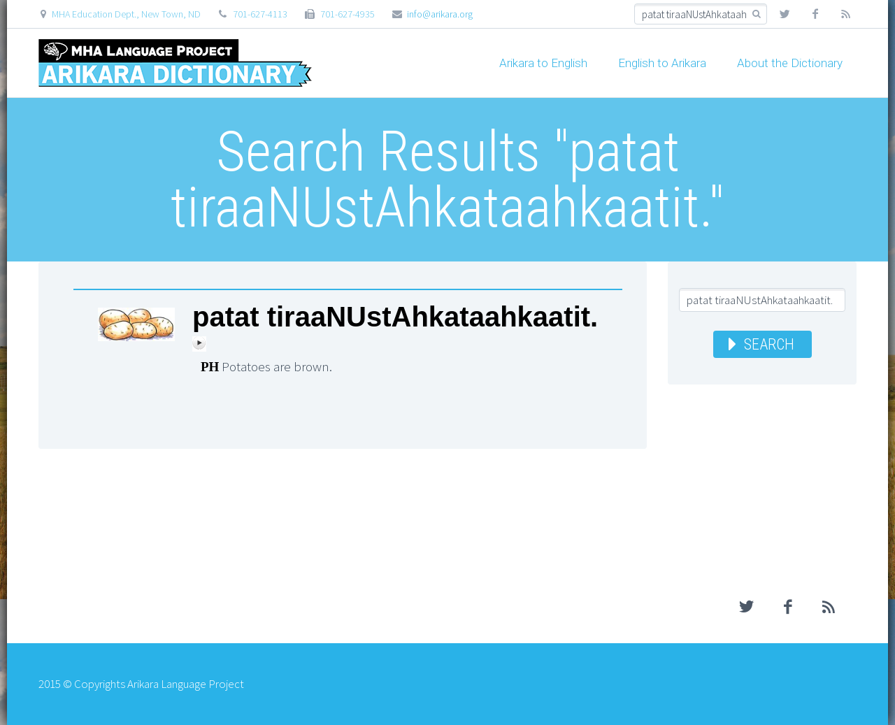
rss (846, 13)
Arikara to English (543, 63)
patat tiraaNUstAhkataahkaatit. (395, 317)
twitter (784, 13)
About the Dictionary (790, 63)
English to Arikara (662, 63)
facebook (815, 13)
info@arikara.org (440, 14)
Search (769, 344)
